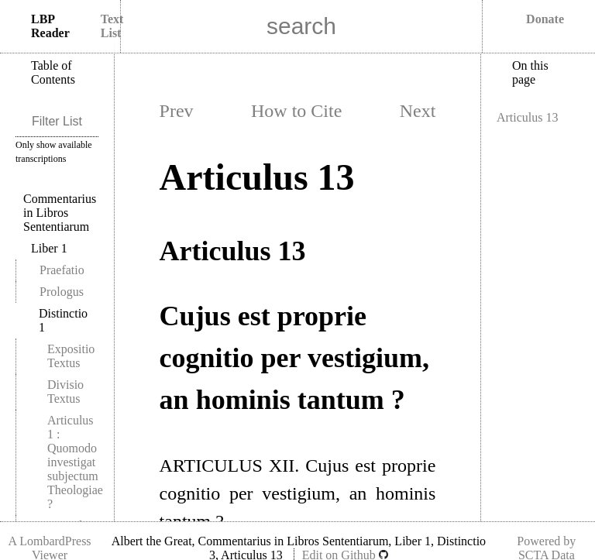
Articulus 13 (528, 117)
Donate (545, 19)
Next (418, 111)
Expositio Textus (71, 355)
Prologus (62, 291)
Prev (177, 111)
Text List (112, 26)
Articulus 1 (75, 462)
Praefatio (62, 270)
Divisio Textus (65, 391)
